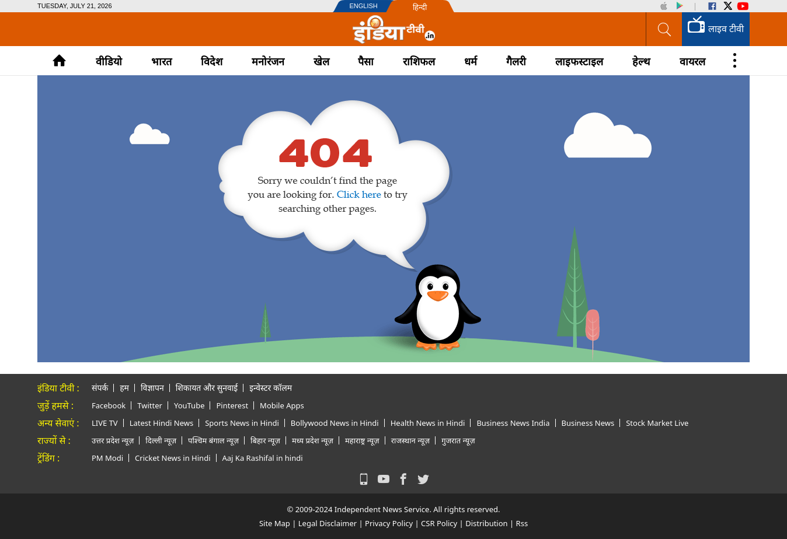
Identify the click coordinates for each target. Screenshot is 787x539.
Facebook (712, 6)
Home (59, 60)
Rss (522, 523)
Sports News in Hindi (242, 423)
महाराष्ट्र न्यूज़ (362, 440)
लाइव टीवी (716, 26)
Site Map (274, 523)
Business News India (512, 423)
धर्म (470, 62)
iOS (664, 6)
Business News (588, 423)
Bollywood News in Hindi (335, 423)
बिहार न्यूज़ (265, 440)
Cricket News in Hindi (172, 458)
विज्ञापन (152, 387)
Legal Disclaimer (327, 523)
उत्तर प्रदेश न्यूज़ (113, 440)
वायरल (692, 62)
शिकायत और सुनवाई (207, 387)
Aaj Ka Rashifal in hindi (262, 458)
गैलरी (516, 62)
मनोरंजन (268, 62)
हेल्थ (641, 62)
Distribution (486, 523)
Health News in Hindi (428, 423)
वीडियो (109, 62)
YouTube (743, 6)
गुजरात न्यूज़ (458, 440)
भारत (161, 62)
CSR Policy (439, 523)
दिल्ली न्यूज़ (160, 440)
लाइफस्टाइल (579, 62)
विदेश (211, 62)
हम (124, 387)
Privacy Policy (389, 523)
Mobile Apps (282, 405)
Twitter (727, 6)
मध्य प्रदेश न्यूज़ (312, 440)
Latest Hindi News (162, 423)
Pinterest (232, 405)
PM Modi (107, 458)
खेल (321, 62)
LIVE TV (105, 423)
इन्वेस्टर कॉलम (270, 387)
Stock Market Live (657, 423)
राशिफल (419, 62)
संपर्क (100, 387)
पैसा (366, 62)
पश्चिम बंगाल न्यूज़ (213, 440)
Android (679, 6)
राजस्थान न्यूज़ (410, 440)
